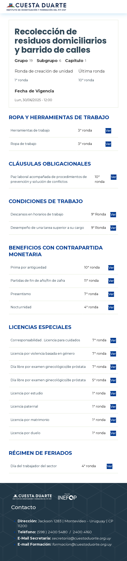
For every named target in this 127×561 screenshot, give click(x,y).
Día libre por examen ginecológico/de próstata (48, 367)
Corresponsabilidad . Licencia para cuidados (45, 340)
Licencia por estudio (27, 393)
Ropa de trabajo (23, 144)
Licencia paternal (24, 406)
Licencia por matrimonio (30, 420)
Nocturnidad (21, 307)
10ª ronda (86, 80)
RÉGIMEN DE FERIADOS (40, 453)
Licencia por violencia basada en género (43, 353)
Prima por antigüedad (28, 267)
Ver (108, 131)
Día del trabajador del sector (34, 466)
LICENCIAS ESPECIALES (40, 327)
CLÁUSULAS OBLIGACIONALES (50, 164)
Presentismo (21, 294)
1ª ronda (21, 80)
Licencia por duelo (25, 433)
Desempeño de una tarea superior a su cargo (47, 228)
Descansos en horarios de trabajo (37, 214)
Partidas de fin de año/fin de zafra (38, 281)
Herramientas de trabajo (30, 130)
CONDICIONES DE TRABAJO (46, 201)
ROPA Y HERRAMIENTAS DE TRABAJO (59, 117)
